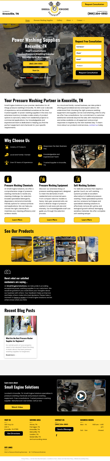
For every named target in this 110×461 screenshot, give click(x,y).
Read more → (11, 355)
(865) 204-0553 (97, 13)
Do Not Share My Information (38, 458)
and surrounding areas (38, 439)
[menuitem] (27, 20)
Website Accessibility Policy (81, 458)
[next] (102, 249)
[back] (6, 249)
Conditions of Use (52, 458)
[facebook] (56, 435)
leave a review (20, 297)
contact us (93, 125)
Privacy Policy (25, 458)
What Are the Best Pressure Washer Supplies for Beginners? (19, 339)
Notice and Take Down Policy (65, 458)
